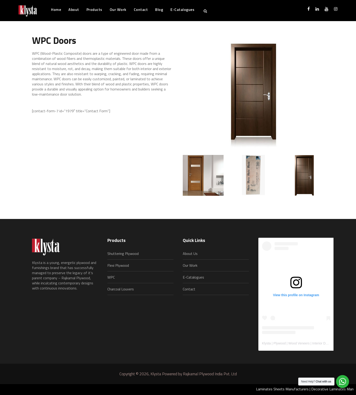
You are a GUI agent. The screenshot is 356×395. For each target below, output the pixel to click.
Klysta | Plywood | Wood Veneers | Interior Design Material (304, 343)
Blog (159, 9)
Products (94, 9)
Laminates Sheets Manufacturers (284, 389)
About (73, 9)
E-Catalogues (182, 9)
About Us (190, 253)
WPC (111, 277)
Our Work (118, 9)
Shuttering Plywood (123, 253)
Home (56, 9)
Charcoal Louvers (120, 289)
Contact (141, 9)
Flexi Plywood (118, 265)
